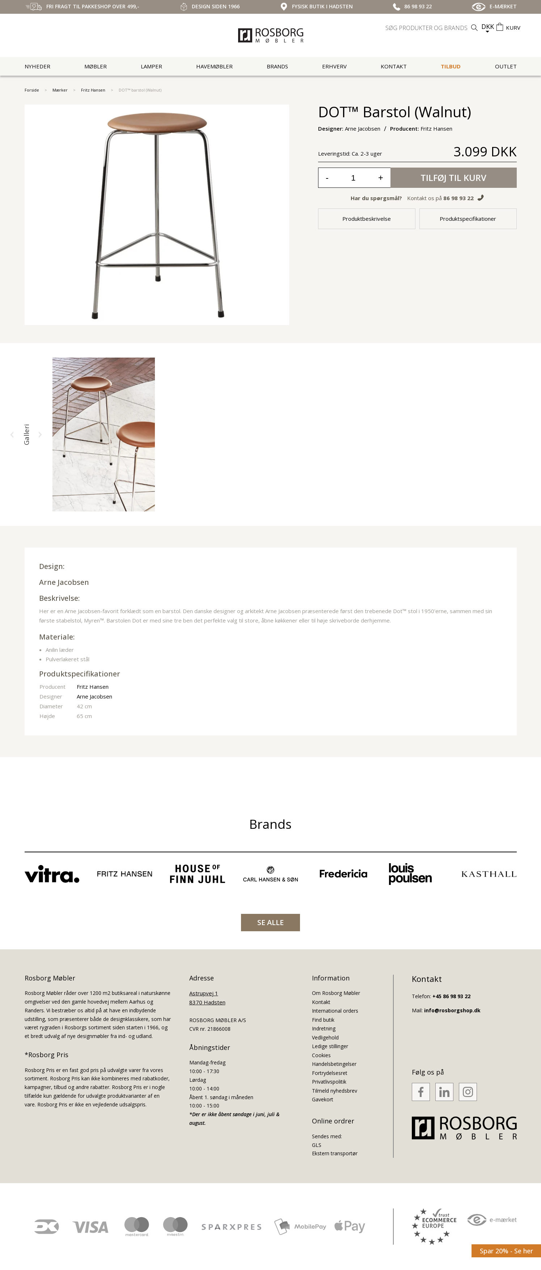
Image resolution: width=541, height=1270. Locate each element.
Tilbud (451, 66)
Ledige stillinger (330, 1046)
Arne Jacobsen (64, 582)
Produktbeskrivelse (366, 218)
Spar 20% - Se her (506, 1250)
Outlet (506, 66)
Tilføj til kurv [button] (453, 177)
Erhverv (334, 66)
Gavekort (322, 1099)
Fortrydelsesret (329, 1072)
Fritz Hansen (93, 90)
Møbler (95, 66)
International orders (335, 1010)
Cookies (321, 1055)
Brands (277, 66)
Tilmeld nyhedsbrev (334, 1090)
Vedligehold (325, 1037)
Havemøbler (214, 66)
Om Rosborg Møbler (336, 993)
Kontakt (394, 66)
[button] (12, 434)
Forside (32, 90)
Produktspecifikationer (468, 218)
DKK (487, 26)
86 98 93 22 (458, 198)
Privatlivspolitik (329, 1081)
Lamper (151, 66)
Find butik (323, 1019)
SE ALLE (270, 922)
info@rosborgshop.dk (452, 1010)
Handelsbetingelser (334, 1063)
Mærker (60, 90)
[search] (432, 28)
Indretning (323, 1028)
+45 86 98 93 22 (451, 996)
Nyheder (37, 66)
